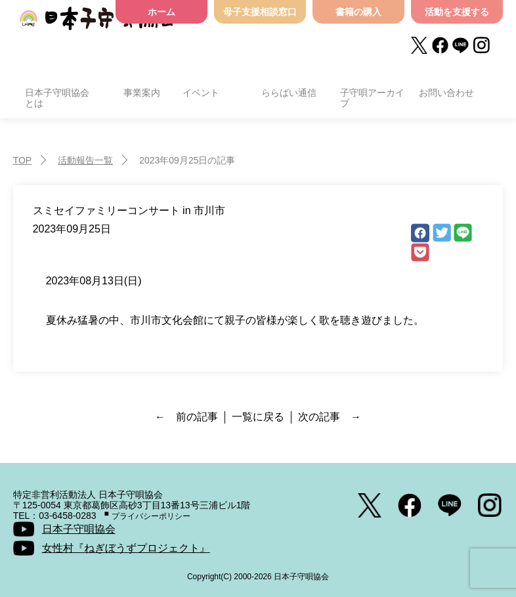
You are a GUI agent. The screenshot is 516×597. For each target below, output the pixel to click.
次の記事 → (329, 416)
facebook (420, 233)
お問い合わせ (446, 92)
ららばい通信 (288, 92)
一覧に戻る (258, 416)
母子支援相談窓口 (260, 12)
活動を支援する (457, 12)
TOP (22, 160)
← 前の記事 (186, 416)
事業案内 (141, 92)
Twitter (442, 233)
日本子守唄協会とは (57, 97)
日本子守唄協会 (97, 28)
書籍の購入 (358, 12)
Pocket (420, 253)
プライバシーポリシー (151, 516)
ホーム (161, 12)
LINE (463, 233)
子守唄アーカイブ (372, 97)
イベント (201, 92)
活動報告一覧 (85, 160)
